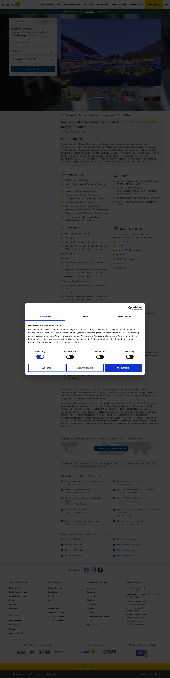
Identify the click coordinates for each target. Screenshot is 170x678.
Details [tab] (85, 317)
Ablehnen (46, 368)
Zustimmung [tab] (45, 317)
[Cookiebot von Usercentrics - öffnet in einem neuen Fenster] (130, 308)
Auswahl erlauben (85, 368)
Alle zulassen (123, 368)
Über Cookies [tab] (124, 317)
